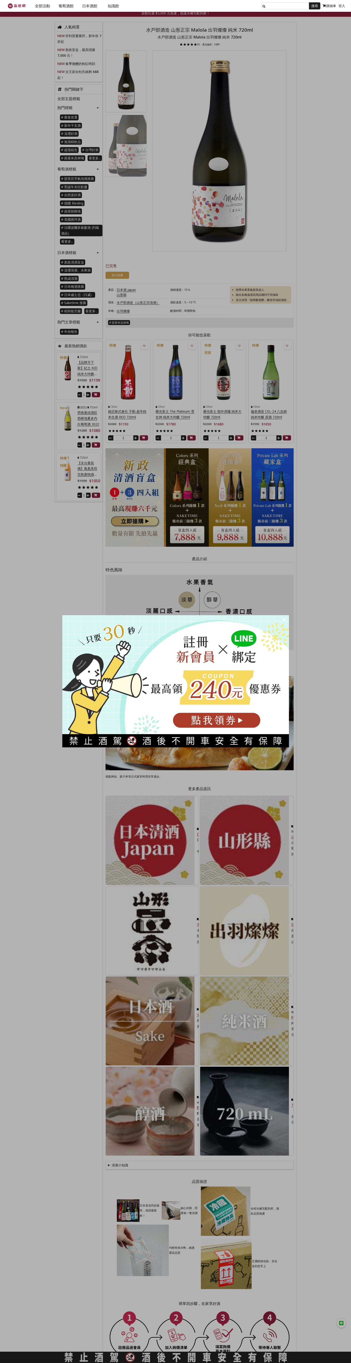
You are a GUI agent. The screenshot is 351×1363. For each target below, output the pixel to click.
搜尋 (314, 6)
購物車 (329, 6)
